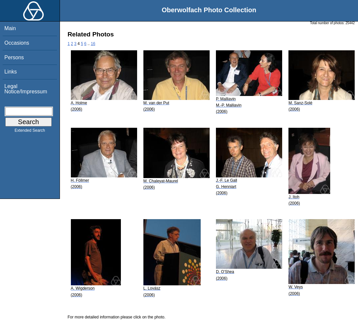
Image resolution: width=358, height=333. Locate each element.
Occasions (16, 43)
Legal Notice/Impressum (25, 88)
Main (10, 28)
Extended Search (30, 132)
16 (93, 43)
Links (10, 71)
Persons (14, 57)
